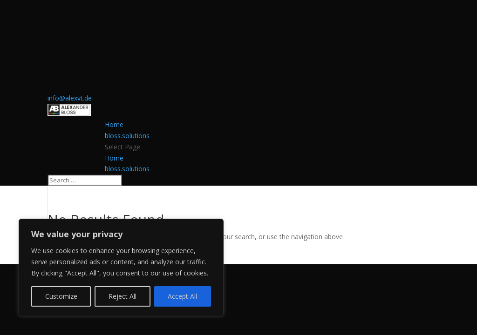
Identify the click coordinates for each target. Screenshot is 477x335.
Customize (61, 296)
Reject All (122, 296)
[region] (121, 267)
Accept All (182, 296)
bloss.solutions (127, 135)
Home (114, 124)
